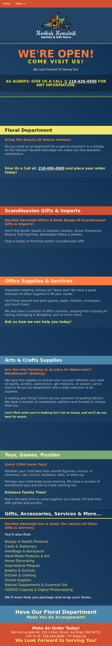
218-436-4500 (83, 81)
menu (21, 3)
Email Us (79, 636)
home (6, 3)
